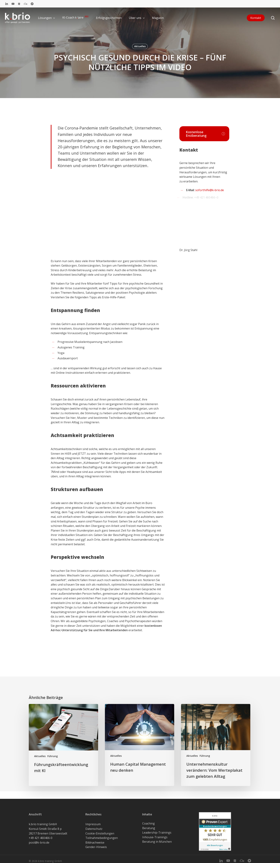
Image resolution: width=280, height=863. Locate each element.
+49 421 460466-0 (40, 838)
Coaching (148, 823)
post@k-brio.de (39, 842)
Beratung (148, 828)
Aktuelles (140, 46)
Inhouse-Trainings (154, 837)
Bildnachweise (94, 842)
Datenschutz (93, 829)
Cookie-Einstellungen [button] (99, 833)
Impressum (93, 824)
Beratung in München (157, 842)
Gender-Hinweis (96, 847)
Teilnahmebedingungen (101, 838)
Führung (52, 756)
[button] (204, 133)
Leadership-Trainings (156, 832)
